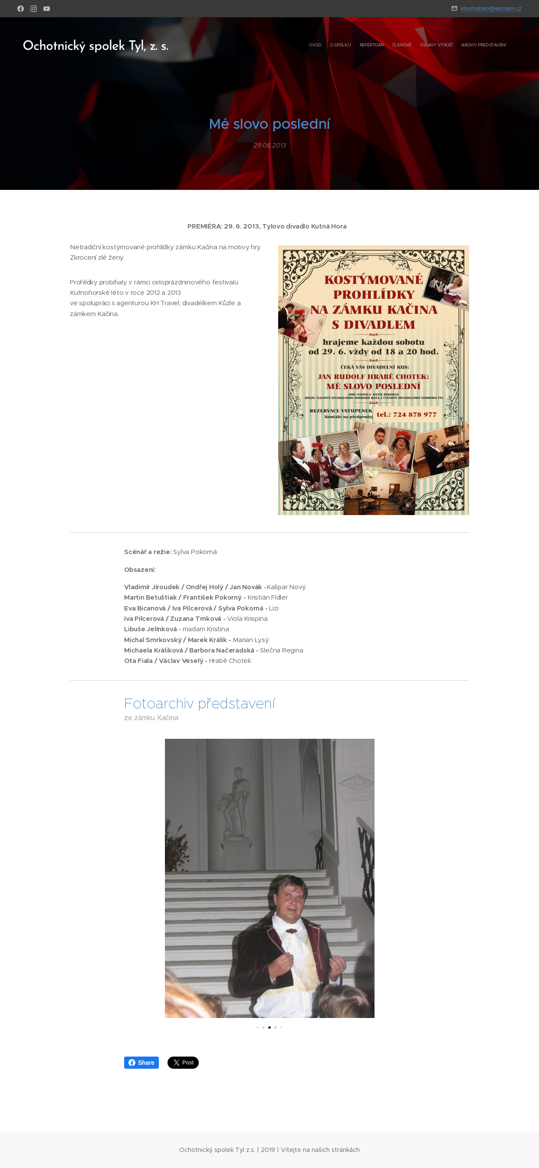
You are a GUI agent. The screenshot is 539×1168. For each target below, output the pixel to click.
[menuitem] (462, 45)
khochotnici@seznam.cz (491, 8)
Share (141, 1062)
